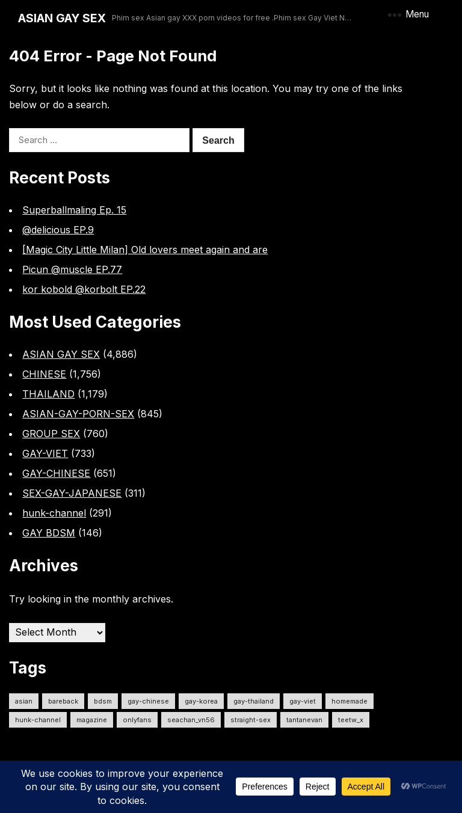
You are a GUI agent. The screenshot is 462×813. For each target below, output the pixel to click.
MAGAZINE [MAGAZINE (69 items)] (91, 720)
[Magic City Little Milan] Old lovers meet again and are (145, 250)
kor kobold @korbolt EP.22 (84, 289)
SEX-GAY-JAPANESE (72, 493)
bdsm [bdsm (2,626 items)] (103, 701)
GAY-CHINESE (56, 473)
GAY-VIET (45, 453)
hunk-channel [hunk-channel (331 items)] (38, 720)
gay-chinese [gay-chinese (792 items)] (148, 701)
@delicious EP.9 (58, 230)
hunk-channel (54, 513)
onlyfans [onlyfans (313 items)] (137, 720)
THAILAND (48, 394)
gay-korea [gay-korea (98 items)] (201, 701)
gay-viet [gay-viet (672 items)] (302, 701)
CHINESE (44, 374)
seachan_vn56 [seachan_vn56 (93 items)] (191, 720)
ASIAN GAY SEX (62, 18)
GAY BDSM (48, 533)
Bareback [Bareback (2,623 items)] (63, 701)
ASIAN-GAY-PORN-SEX (78, 414)
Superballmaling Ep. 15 (74, 210)
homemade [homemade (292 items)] (349, 701)
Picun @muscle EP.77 (72, 269)
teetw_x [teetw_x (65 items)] (350, 720)
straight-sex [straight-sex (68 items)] (250, 720)
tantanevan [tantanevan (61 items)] (304, 720)
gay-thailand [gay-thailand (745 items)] (253, 701)
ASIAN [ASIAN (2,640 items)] (23, 701)
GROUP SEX (51, 434)
